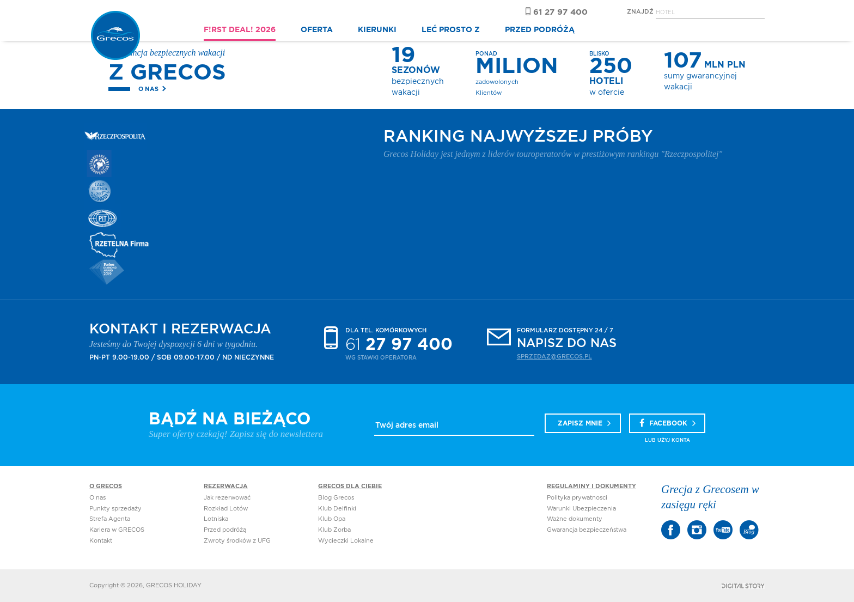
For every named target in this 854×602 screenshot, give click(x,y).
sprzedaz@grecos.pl (554, 357)
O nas (148, 89)
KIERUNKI (377, 30)
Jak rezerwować (227, 498)
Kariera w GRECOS (116, 530)
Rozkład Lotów (226, 509)
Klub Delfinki (337, 509)
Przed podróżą (225, 530)
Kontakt (100, 541)
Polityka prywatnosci (577, 498)
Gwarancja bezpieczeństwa (586, 530)
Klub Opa (331, 519)
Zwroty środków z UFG (237, 541)
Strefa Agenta (109, 519)
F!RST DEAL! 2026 (240, 30)
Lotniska (216, 519)
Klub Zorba (334, 530)
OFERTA (317, 30)
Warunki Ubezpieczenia (581, 509)
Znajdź (640, 12)
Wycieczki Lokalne (346, 541)
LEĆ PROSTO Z (451, 30)
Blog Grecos (336, 498)
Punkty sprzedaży (115, 509)
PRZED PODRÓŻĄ (540, 30)
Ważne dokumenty (574, 519)
